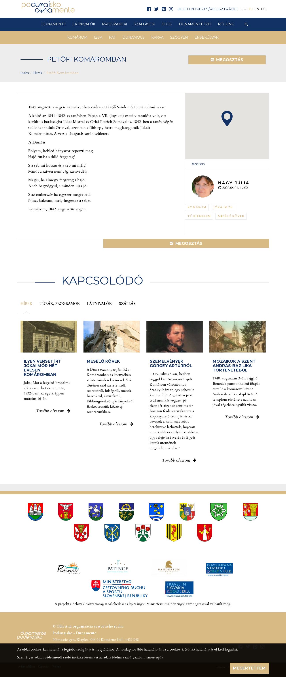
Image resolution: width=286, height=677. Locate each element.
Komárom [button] (77, 37)
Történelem (199, 216)
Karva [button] (157, 37)
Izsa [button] (98, 37)
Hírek (37, 72)
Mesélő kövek (231, 216)
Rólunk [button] (226, 24)
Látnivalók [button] (84, 24)
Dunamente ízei (195, 24)
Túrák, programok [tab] (60, 303)
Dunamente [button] (54, 24)
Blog (167, 24)
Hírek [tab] (26, 303)
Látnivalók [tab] (99, 303)
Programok (114, 24)
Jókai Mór (223, 207)
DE (263, 9)
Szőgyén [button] (179, 37)
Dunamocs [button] (134, 37)
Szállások (144, 24)
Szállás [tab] (127, 303)
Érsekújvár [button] (207, 37)
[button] (227, 118)
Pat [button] (112, 37)
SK (244, 9)
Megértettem (249, 668)
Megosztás (227, 59)
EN (256, 9)
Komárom (197, 207)
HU (250, 9)
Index (25, 72)
